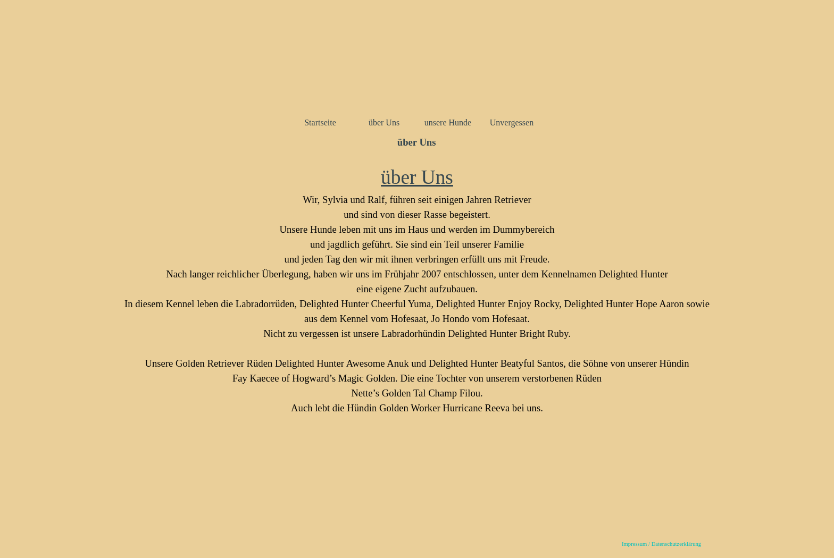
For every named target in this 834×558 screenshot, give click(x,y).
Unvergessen (511, 122)
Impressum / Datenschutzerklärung (661, 544)
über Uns (384, 122)
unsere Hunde (447, 122)
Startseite (320, 122)
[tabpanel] (417, 302)
